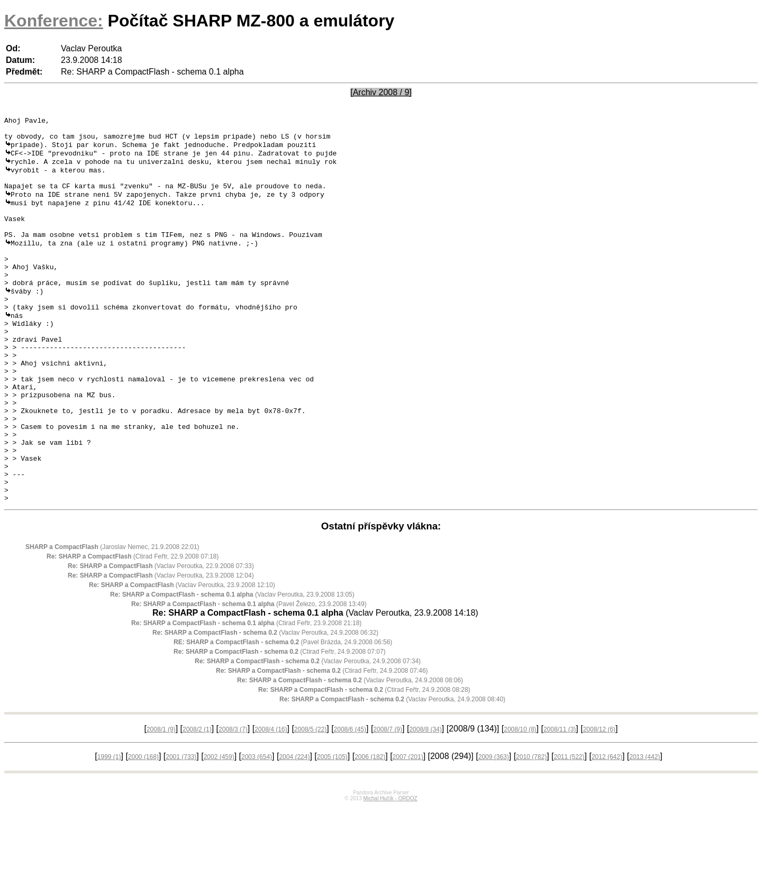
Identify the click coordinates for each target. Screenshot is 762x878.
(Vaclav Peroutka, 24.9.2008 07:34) (308, 732)
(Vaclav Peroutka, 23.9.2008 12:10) (182, 656)
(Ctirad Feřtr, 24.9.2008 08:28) (364, 761)
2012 (607, 828)
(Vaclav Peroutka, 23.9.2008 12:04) (161, 647)
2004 (294, 828)
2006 (370, 828)
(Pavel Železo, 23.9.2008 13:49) (249, 675)
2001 (181, 828)
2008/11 (559, 800)
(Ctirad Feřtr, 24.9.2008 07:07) (280, 723)
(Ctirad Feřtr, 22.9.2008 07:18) (133, 628)
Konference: (53, 20)
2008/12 (599, 800)
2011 (569, 828)
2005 (332, 828)
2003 (256, 828)
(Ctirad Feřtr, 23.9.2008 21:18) (246, 694)
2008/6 (350, 800)
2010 (531, 828)
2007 (408, 828)
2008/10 (520, 800)
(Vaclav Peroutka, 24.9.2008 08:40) (392, 770)
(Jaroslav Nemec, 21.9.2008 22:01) (112, 618)
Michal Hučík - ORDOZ (390, 870)
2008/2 (197, 800)
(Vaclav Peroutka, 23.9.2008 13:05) (232, 666)
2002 (219, 828)
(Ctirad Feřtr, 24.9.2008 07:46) (322, 742)
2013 (644, 828)
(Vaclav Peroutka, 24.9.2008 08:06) (350, 751)
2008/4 (271, 800)
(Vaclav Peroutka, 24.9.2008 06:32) (265, 704)
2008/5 (310, 800)
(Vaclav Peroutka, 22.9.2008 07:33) (161, 637)
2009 (493, 828)
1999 (109, 828)
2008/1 (161, 800)
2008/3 (233, 800)
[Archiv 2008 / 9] (381, 92)
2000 (143, 828)
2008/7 (387, 800)
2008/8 (425, 800)
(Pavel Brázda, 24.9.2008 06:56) (283, 713)
